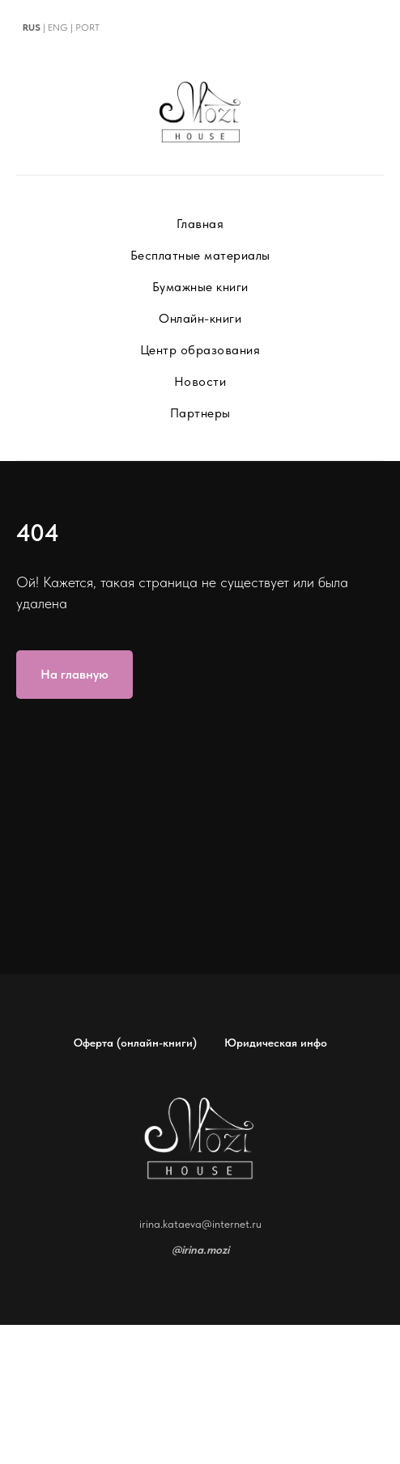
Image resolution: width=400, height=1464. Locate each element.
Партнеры (200, 413)
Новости (200, 381)
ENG (58, 27)
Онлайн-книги (200, 318)
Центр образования (200, 350)
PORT (87, 27)
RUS (31, 27)
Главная (200, 223)
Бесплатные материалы (200, 255)
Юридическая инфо (275, 1042)
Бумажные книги (200, 286)
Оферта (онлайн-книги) (135, 1042)
